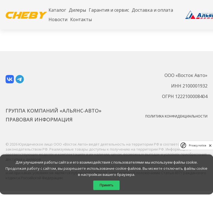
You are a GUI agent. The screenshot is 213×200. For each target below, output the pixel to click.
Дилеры (77, 10)
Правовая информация (39, 119)
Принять (106, 185)
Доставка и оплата (152, 10)
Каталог (57, 10)
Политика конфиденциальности (176, 116)
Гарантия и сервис (109, 10)
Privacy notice (197, 145)
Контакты (81, 19)
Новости (58, 19)
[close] (210, 145)
